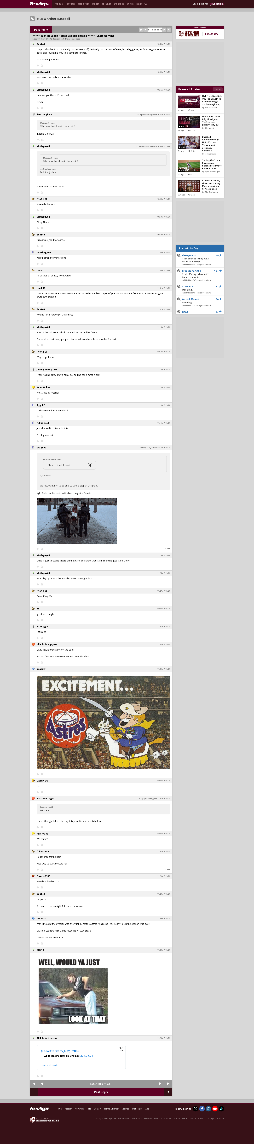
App (147, 1108)
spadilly (41, 668)
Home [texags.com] (59, 1108)
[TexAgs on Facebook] (202, 1108)
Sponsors (119, 4)
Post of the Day (189, 248)
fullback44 (43, 422)
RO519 (40, 949)
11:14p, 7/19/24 (163, 352)
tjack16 (41, 288)
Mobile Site (137, 1108)
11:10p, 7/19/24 (163, 327)
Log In (195, 3)
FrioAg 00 (42, 198)
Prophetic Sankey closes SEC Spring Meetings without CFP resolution (211, 184)
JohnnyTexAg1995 (47, 369)
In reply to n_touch (148, 447)
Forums (59, 4)
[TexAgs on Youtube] (215, 1108)
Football (70, 4)
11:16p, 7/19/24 (163, 447)
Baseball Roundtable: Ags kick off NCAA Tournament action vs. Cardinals (210, 143)
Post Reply (41, 29)
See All (217, 89)
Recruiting (83, 4)
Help (89, 1108)
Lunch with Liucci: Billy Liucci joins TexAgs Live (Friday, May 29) (211, 120)
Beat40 (41, 44)
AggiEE (41, 405)
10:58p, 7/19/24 (163, 114)
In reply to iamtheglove (146, 146)
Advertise (79, 1108)
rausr (40, 270)
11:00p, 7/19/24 (163, 252)
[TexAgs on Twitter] (195, 1108)
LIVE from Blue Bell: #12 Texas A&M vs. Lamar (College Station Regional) (212, 100)
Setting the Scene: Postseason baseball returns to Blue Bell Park (212, 164)
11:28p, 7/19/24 (163, 609)
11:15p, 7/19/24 (163, 387)
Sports (95, 4)
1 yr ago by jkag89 (72, 39)
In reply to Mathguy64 (147, 114)
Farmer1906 (43, 876)
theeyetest (197, 258)
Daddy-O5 (42, 780)
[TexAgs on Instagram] (208, 1108)
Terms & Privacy (111, 1108)
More (139, 4)
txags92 (41, 447)
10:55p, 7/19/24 (163, 72)
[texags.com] (39, 4)
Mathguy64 (43, 72)
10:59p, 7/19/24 (163, 146)
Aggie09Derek (197, 300)
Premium (106, 4)
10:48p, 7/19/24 (163, 44)
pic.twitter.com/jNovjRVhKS (60, 1051)
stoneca (41, 918)
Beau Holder (44, 387)
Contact (97, 1108)
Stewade (197, 288)
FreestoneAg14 (197, 274)
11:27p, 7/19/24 (163, 591)
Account (68, 1108)
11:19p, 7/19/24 (163, 555)
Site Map (125, 1108)
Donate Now (211, 34)
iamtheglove (44, 114)
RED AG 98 (42, 833)
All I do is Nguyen (47, 644)
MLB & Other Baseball (53, 19)
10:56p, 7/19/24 (163, 90)
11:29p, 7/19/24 (163, 894)
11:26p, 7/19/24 (163, 573)
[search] (146, 4)
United (130, 4)
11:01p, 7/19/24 (163, 288)
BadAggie (42, 626)
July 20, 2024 (86, 1055)
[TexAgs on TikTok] (221, 1108)
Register (204, 3)
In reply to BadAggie (147, 798)
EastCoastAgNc (46, 798)
